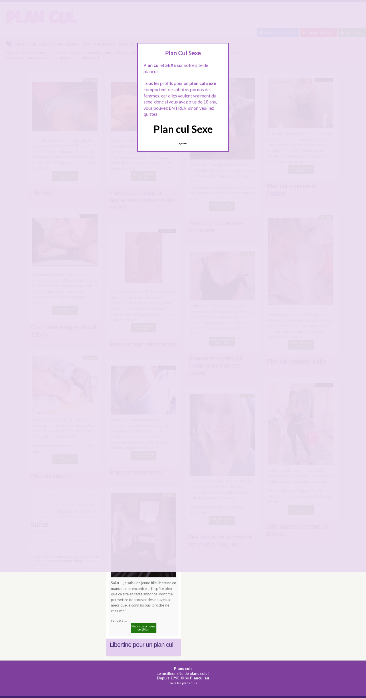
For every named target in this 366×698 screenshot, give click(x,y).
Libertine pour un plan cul (142, 644)
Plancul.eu (199, 677)
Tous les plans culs (183, 683)
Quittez (183, 143)
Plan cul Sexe (183, 129)
